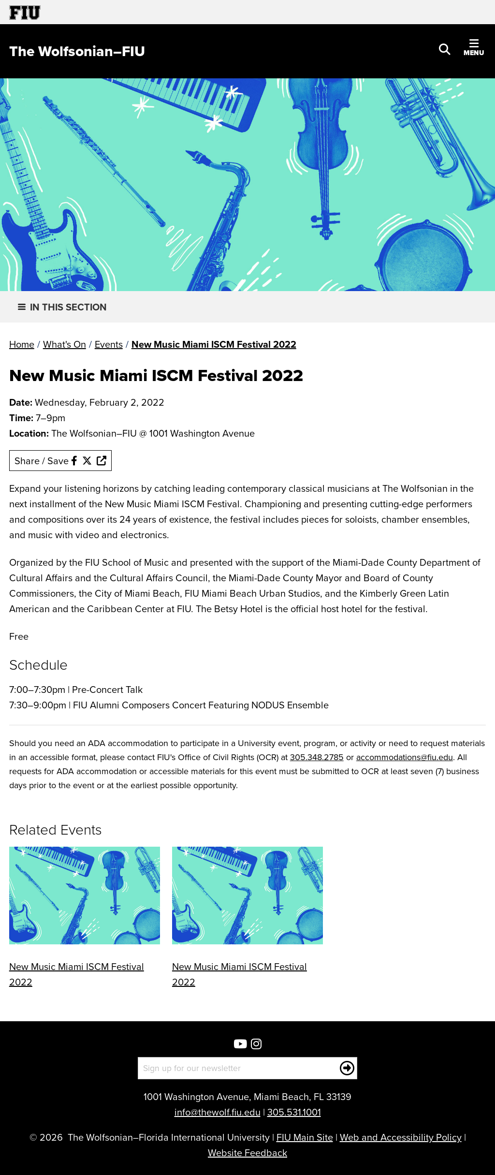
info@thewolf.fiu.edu (218, 1112)
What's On (64, 344)
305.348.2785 (317, 757)
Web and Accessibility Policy (401, 1137)
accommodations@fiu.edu (404, 757)
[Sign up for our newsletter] (248, 1068)
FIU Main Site (305, 1137)
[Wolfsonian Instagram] (256, 1045)
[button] (445, 48)
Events (109, 344)
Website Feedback (247, 1153)
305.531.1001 (294, 1112)
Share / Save (60, 461)
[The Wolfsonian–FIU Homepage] (77, 51)
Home (21, 344)
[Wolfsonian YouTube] (240, 1045)
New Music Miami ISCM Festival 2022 (213, 344)
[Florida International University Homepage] (128, 12)
